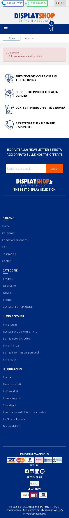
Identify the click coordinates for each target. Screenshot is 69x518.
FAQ (5, 247)
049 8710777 (14, 3)
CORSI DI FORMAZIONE (18, 306)
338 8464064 (38, 3)
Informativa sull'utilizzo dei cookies (24, 412)
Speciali (7, 377)
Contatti (7, 261)
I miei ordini (10, 324)
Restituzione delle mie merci (20, 331)
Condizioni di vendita (15, 240)
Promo (7, 299)
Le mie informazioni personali (21, 352)
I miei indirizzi (11, 345)
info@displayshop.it (34, 513)
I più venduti (10, 391)
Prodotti (8, 279)
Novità (7, 292)
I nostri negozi (11, 398)
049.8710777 (32, 510)
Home (27, 38)
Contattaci (9, 405)
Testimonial (10, 254)
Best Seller (9, 285)
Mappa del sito (12, 426)
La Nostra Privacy (14, 419)
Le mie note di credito (16, 338)
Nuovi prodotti (12, 384)
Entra (43, 25)
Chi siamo (8, 233)
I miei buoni (10, 359)
